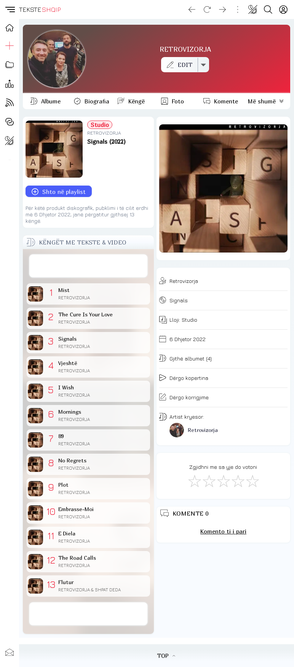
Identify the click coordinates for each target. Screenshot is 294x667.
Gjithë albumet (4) (190, 358)
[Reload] (207, 9)
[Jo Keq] (208, 480)
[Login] (283, 9)
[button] (9, 9)
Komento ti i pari (223, 531)
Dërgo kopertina (188, 378)
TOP (166, 655)
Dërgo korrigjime (189, 397)
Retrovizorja (183, 281)
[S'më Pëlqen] (194, 480)
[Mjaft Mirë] (237, 480)
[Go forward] (222, 9)
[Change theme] (252, 9)
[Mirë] (223, 480)
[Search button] (268, 9)
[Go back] (192, 9)
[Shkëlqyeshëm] (252, 480)
